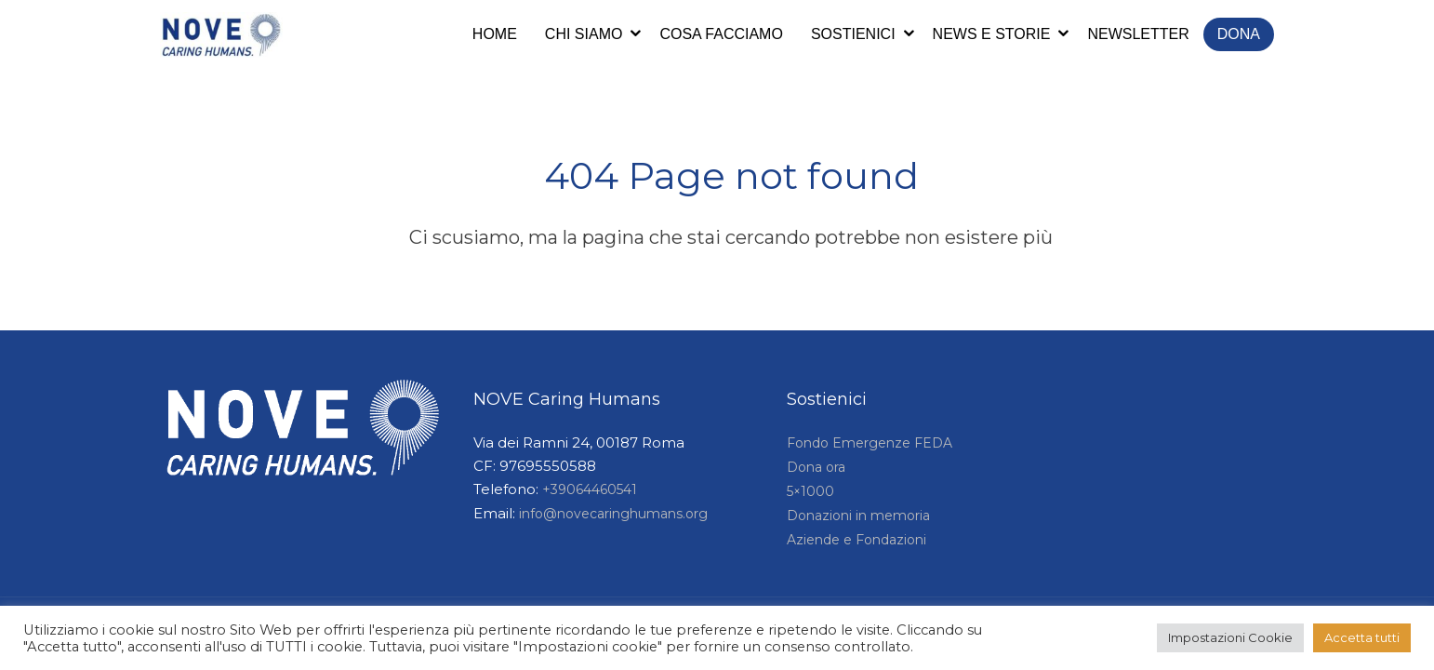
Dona (1238, 34)
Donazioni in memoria (858, 515)
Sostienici (853, 34)
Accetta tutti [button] (1362, 637)
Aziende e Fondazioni (856, 539)
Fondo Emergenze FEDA (869, 443)
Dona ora (816, 467)
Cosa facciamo (720, 34)
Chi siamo (584, 34)
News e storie (992, 34)
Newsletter (1137, 34)
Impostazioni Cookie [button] (1230, 637)
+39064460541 (589, 489)
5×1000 (810, 491)
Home (494, 34)
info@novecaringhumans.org (613, 513)
